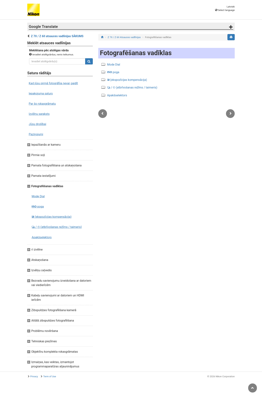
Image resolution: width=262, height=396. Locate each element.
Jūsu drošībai (37, 124)
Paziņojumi (36, 134)
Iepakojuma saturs (41, 93)
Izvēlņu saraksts (39, 114)
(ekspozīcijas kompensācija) (52, 216)
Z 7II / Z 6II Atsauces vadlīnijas (124, 37)
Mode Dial (38, 196)
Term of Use (49, 376)
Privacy (34, 376)
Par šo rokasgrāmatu (42, 103)
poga (38, 206)
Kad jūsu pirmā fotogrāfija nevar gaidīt (53, 83)
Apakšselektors (42, 237)
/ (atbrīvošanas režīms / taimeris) (57, 227)
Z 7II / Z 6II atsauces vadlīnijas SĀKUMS (57, 36)
